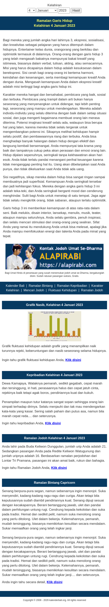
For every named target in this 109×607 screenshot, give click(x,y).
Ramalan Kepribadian (72, 285)
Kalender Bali (15, 285)
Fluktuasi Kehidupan (62, 290)
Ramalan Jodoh (92, 290)
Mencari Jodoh (33, 290)
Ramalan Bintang (41, 285)
